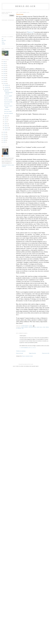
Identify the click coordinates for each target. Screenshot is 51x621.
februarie (6, 127)
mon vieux (39, 327)
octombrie (6, 87)
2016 (4, 77)
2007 (4, 142)
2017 (4, 75)
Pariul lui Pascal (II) (8, 101)
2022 (4, 65)
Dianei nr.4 (30, 32)
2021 (4, 67)
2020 (4, 69)
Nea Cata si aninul (7, 111)
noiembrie (6, 85)
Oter (44, 327)
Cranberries (6, 97)
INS (2, 38)
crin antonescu (33, 327)
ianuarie (6, 129)
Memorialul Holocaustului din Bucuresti (8, 92)
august (5, 115)
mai (5, 121)
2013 (4, 83)
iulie (5, 117)
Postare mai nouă (19, 353)
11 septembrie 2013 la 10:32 (28, 347)
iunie (5, 119)
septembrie (6, 89)
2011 (4, 134)
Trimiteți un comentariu (21, 351)
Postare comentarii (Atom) (27, 356)
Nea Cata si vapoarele (8, 113)
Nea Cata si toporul (8, 99)
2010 (4, 136)
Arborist (3, 43)
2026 (4, 61)
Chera (3, 42)
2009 (4, 138)
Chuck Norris (24, 327)
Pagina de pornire (32, 353)
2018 (4, 73)
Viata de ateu (6, 109)
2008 (4, 140)
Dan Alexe (4, 40)
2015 (4, 79)
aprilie (5, 123)
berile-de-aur (25, 6)
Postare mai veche (45, 353)
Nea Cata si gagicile (8, 95)
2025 (4, 63)
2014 (4, 81)
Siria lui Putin (7, 103)
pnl (23, 328)
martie (5, 125)
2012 (4, 132)
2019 (4, 71)
